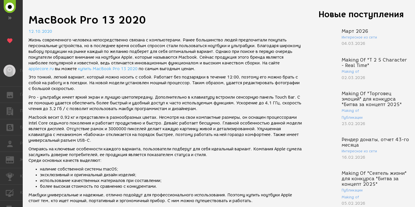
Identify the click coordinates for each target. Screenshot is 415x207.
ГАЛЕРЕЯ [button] (13, 95)
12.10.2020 (40, 31)
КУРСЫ (13, 192)
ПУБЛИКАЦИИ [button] (13, 111)
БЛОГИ (13, 127)
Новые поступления (361, 14)
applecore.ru (41, 68)
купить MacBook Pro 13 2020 (108, 68)
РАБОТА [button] (13, 143)
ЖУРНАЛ (13, 159)
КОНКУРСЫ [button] (13, 176)
